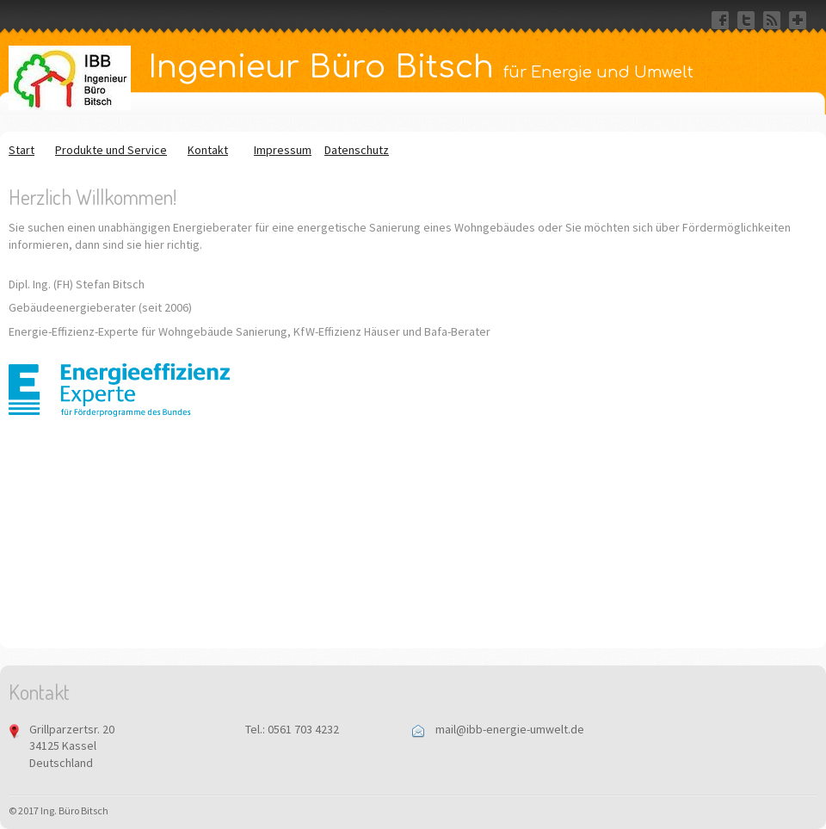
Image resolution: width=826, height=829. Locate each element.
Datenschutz (356, 150)
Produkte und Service (111, 150)
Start (21, 150)
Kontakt (208, 150)
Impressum (282, 150)
